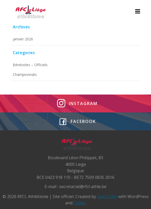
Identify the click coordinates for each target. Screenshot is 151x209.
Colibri (79, 203)
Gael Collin (107, 196)
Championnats (25, 74)
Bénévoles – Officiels (30, 64)
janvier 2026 (23, 39)
